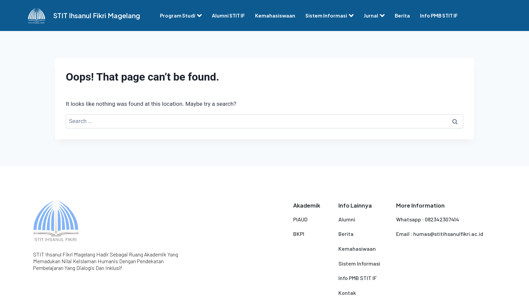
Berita (402, 15)
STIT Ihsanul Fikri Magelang (96, 15)
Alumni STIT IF (228, 15)
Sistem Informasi (329, 15)
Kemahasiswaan (275, 15)
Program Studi (181, 15)
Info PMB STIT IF (439, 15)
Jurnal (374, 15)
